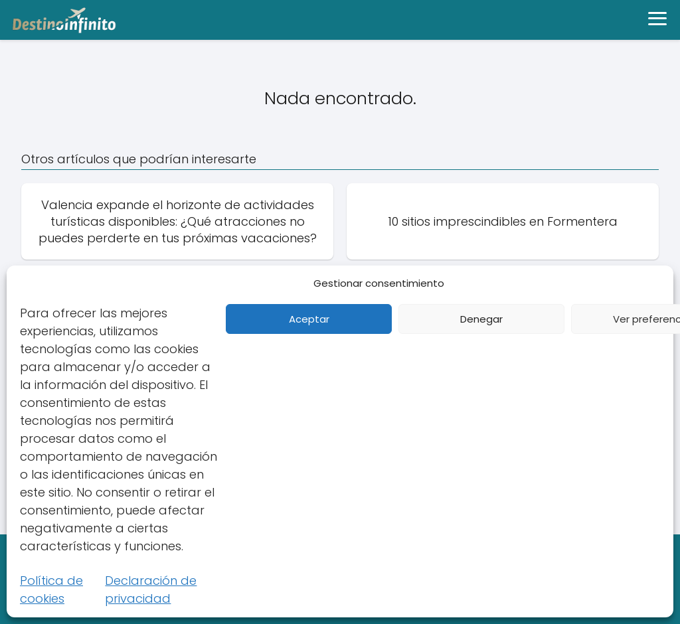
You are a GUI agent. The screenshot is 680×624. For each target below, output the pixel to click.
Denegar (481, 319)
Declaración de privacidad (151, 589)
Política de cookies (51, 589)
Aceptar (309, 319)
